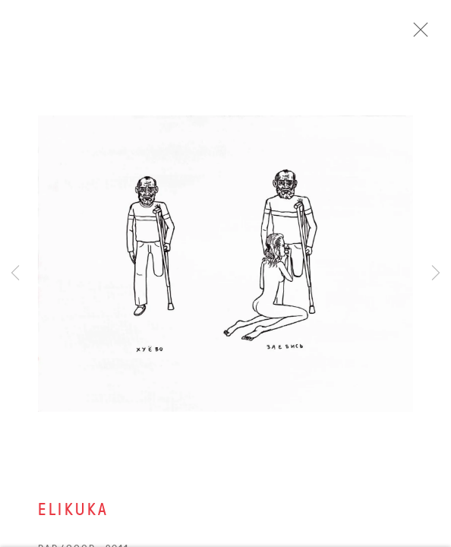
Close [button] (435, 34)
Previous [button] (15, 273)
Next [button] (436, 273)
